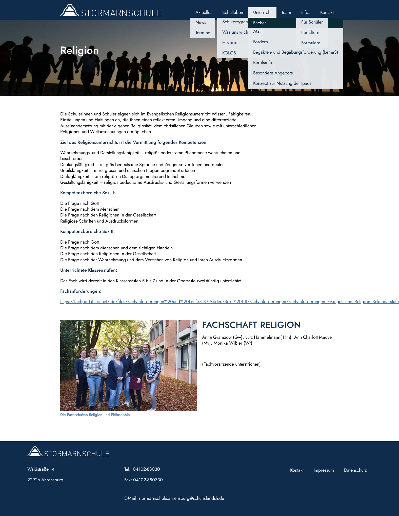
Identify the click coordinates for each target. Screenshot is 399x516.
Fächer (259, 22)
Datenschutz (355, 470)
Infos (305, 12)
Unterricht (262, 12)
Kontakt (327, 12)
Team (286, 12)
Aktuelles (203, 12)
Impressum (324, 470)
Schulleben (232, 12)
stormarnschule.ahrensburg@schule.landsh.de (181, 498)
